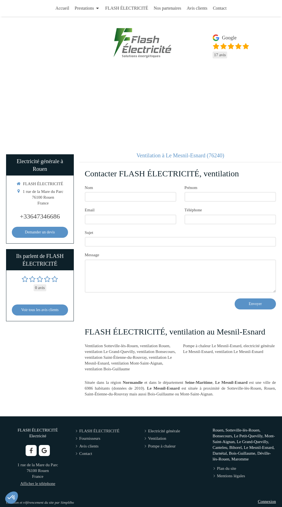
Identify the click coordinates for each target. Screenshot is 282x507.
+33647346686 (40, 216)
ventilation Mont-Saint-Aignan (136, 363)
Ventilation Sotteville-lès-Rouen (111, 346)
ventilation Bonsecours (156, 351)
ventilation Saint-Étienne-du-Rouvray (116, 357)
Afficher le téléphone (37, 483)
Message (92, 255)
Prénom (191, 187)
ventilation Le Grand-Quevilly (110, 351)
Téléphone (193, 210)
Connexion (267, 501)
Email (90, 210)
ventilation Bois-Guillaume (107, 369)
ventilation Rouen (154, 346)
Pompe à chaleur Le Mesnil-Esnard (212, 346)
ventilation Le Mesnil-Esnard (239, 351)
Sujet (89, 232)
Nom (89, 187)
